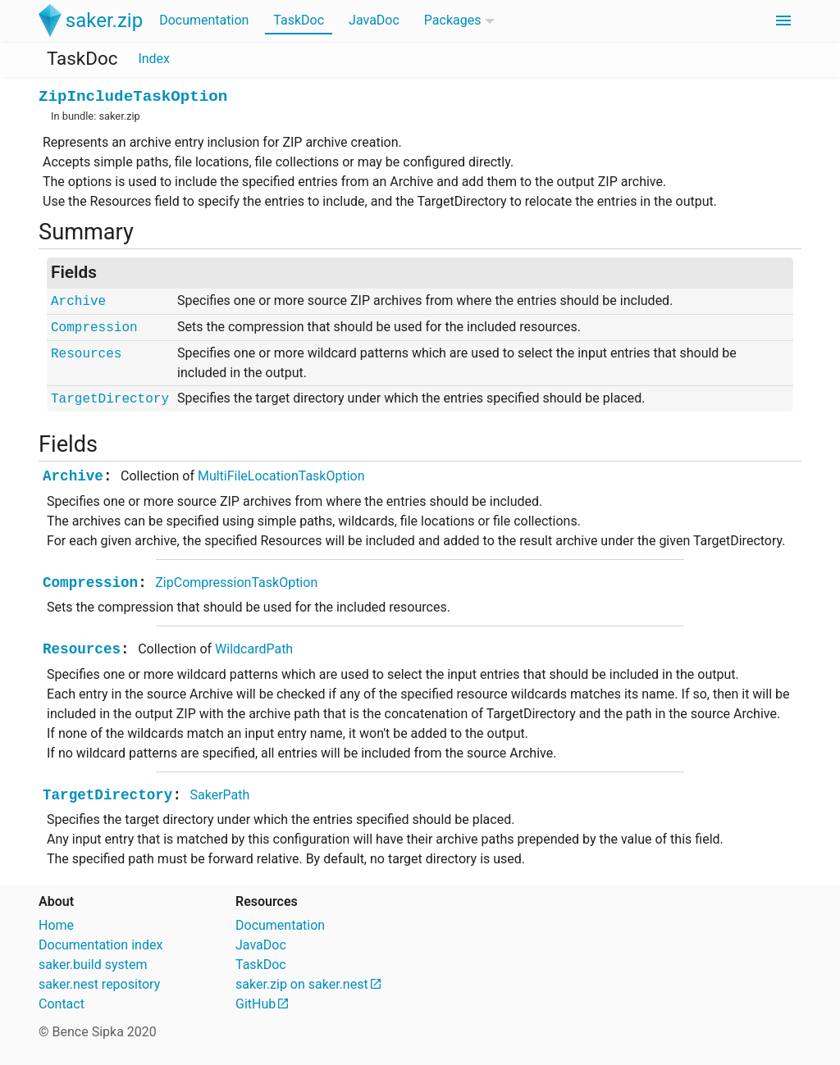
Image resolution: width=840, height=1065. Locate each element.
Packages (453, 20)
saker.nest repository (99, 984)
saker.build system (93, 964)
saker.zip (118, 116)
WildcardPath (254, 649)
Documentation (204, 20)
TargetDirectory (110, 399)
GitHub (255, 1004)
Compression (94, 328)
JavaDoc (374, 20)
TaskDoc (298, 20)
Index (154, 58)
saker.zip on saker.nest (301, 984)
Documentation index (100, 945)
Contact (61, 1004)
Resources (86, 354)
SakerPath (220, 795)
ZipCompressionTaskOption (236, 582)
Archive (78, 301)
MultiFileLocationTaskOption (281, 476)
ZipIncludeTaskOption (133, 97)
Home (56, 925)
